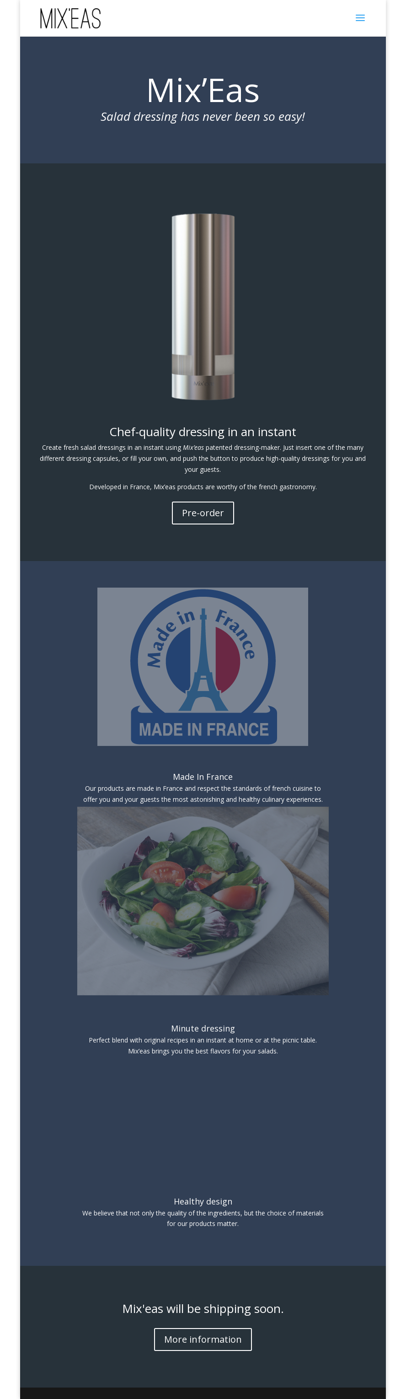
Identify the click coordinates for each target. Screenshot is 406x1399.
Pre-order (203, 513)
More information (203, 1339)
